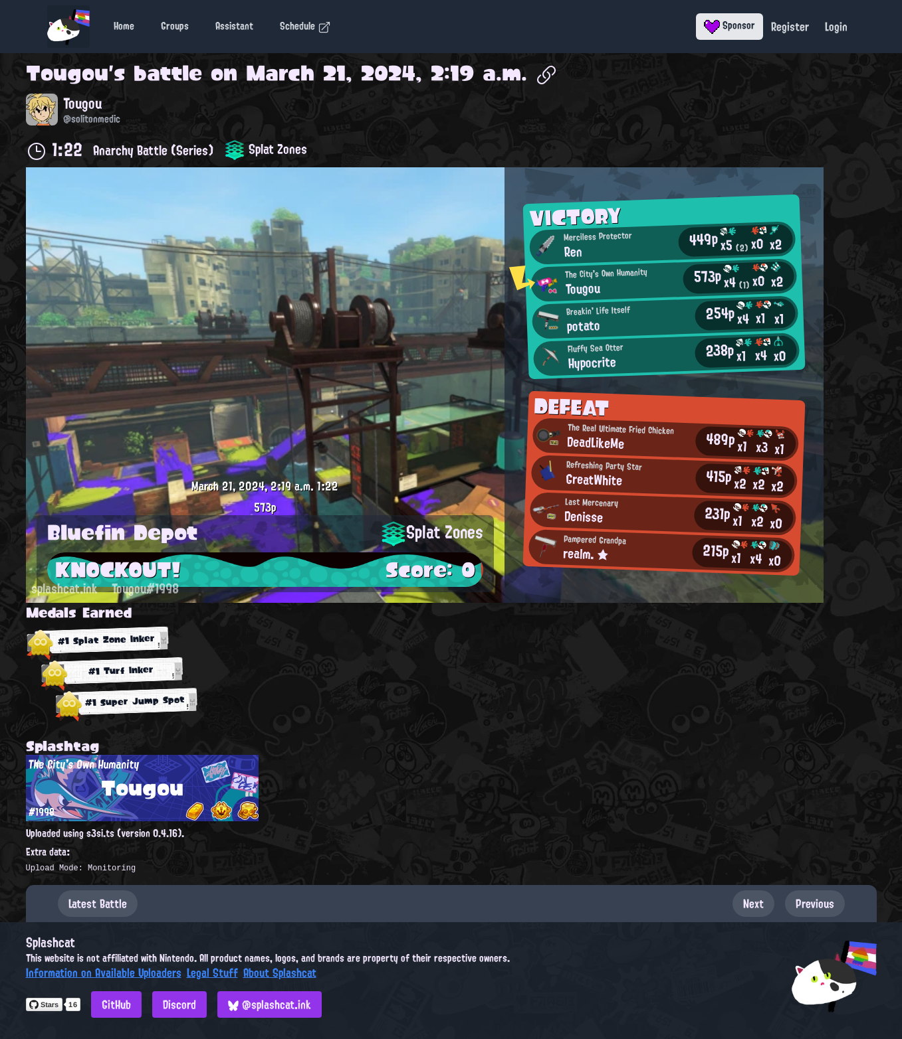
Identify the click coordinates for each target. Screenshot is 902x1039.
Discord (179, 1004)
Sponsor (729, 25)
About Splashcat (279, 973)
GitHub (116, 1004)
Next (753, 903)
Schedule (305, 26)
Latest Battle (97, 903)
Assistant (234, 26)
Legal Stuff (212, 973)
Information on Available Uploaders (103, 973)
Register (790, 26)
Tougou (67, 73)
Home (124, 26)
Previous (815, 903)
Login (836, 26)
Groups (175, 26)
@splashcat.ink (269, 1004)
